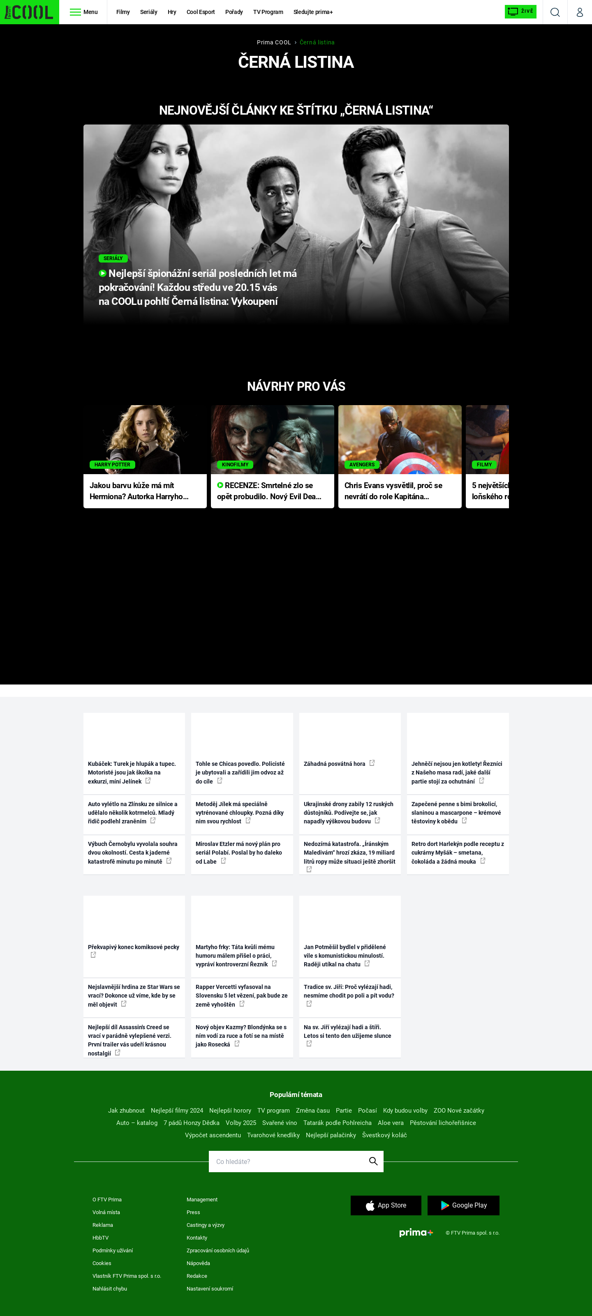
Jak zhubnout (126, 1110)
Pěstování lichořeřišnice (443, 1123)
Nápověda (198, 1263)
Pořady (234, 12)
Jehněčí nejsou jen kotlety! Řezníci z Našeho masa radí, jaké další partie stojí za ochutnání (457, 773)
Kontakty (197, 1238)
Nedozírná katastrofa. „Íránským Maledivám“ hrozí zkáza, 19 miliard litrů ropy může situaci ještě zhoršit (349, 856)
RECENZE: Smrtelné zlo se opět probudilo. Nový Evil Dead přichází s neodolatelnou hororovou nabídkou (268, 491)
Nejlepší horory (230, 1110)
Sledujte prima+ (313, 12)
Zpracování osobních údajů (218, 1250)
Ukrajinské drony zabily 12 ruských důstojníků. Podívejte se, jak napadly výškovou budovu (348, 813)
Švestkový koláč (384, 1135)
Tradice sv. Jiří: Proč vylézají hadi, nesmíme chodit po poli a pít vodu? (349, 995)
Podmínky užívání (112, 1250)
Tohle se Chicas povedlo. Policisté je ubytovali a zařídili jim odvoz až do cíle (240, 773)
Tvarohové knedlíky (273, 1135)
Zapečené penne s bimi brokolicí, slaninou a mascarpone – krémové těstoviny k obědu (456, 813)
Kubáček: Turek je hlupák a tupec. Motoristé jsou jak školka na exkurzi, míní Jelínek (132, 773)
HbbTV (100, 1238)
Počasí (367, 1110)
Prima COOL (274, 42)
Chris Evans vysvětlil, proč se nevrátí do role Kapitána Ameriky (393, 491)
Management (202, 1199)
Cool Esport (201, 12)
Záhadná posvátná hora (339, 763)
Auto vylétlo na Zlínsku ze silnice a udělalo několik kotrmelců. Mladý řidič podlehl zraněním (133, 813)
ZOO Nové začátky (459, 1110)
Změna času (313, 1110)
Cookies (101, 1263)
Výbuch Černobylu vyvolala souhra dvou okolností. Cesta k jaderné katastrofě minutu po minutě (133, 853)
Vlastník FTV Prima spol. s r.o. (126, 1276)
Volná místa (106, 1212)
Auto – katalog (136, 1123)
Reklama (102, 1225)
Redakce (197, 1276)
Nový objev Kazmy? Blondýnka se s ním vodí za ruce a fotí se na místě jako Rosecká (241, 1036)
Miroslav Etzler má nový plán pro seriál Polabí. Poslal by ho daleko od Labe (239, 853)
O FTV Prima (107, 1199)
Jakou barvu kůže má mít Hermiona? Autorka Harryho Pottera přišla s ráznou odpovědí (136, 491)
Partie (344, 1110)
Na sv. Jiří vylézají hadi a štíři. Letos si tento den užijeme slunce (347, 1035)
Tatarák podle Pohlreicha (337, 1123)
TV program (273, 1110)
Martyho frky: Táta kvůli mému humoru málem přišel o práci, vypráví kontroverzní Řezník (236, 956)
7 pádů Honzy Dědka (192, 1123)
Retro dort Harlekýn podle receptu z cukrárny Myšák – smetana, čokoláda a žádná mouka (458, 853)
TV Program (268, 12)
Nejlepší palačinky (331, 1135)
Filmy (123, 12)
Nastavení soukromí (210, 1289)
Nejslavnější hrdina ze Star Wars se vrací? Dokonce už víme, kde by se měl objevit (134, 996)
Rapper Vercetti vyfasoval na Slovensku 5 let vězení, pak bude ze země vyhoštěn (242, 996)
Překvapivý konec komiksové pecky (133, 951)
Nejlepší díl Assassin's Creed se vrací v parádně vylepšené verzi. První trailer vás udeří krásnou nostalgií (129, 1040)
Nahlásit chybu (109, 1289)
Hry (172, 12)
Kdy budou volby (405, 1110)
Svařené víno (279, 1123)
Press (193, 1212)
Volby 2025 (241, 1123)
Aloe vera (391, 1123)
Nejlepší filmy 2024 (177, 1110)
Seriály (148, 12)
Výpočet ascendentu (213, 1135)
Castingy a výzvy (205, 1225)
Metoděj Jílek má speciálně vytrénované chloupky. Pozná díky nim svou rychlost (240, 813)
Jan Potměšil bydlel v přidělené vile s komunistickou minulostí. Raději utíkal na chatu (345, 956)
